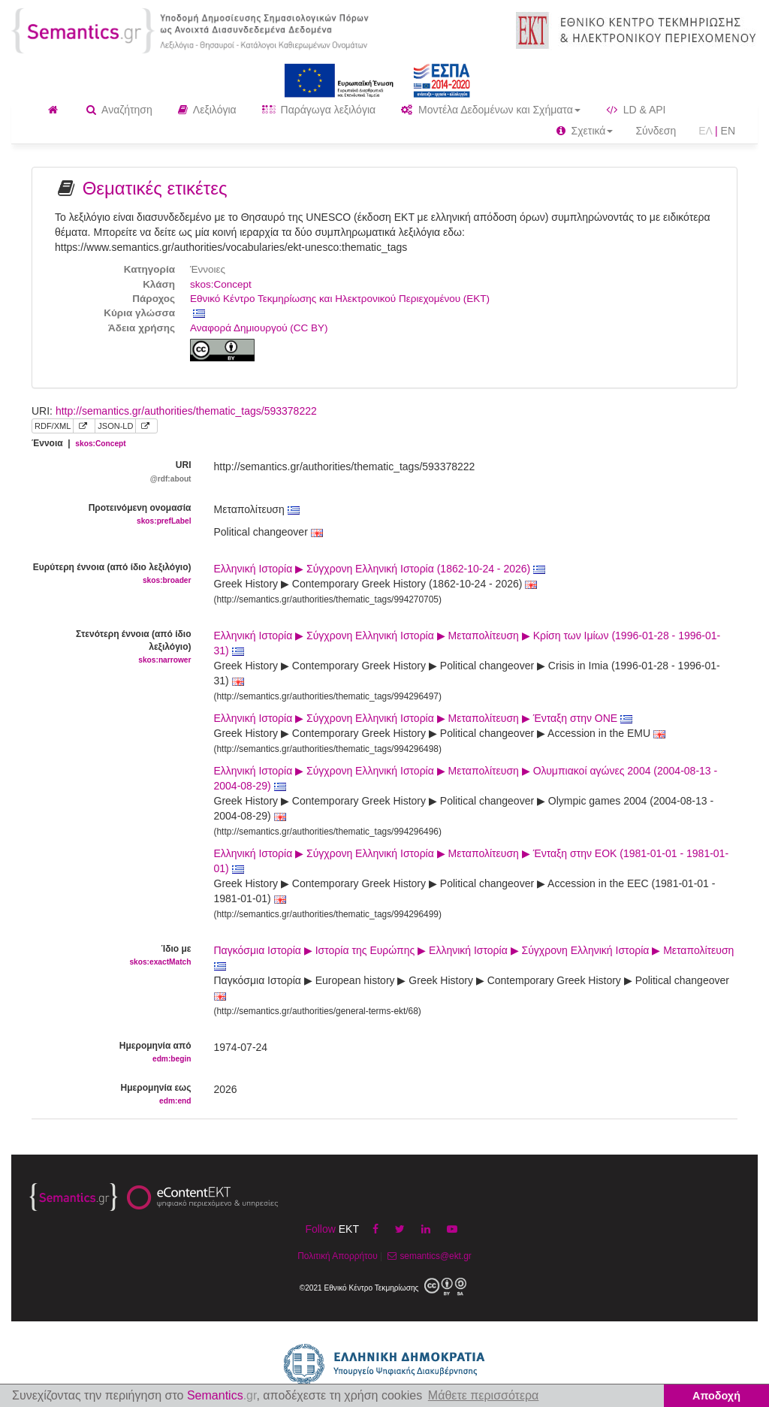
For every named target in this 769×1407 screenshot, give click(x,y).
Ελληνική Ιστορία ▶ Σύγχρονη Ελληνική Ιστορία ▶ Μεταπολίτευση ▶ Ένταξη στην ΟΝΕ (423, 718)
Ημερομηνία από (111, 1052)
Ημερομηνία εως (111, 1094)
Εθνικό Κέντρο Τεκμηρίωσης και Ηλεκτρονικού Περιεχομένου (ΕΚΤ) (340, 298)
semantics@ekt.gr (427, 1256)
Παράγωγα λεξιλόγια (318, 110)
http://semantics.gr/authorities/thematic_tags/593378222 (186, 411)
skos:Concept (221, 284)
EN (728, 131)
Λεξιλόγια (207, 110)
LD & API (636, 110)
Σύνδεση (655, 131)
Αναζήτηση (119, 110)
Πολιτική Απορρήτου (337, 1256)
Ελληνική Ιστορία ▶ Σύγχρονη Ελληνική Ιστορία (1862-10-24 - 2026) (380, 569)
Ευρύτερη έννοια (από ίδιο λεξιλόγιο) (111, 574)
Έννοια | (79, 443)
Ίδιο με (111, 956)
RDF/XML (53, 425)
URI (111, 472)
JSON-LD (115, 425)
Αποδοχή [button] (716, 1396)
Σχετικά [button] (585, 131)
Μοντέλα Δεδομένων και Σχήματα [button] (491, 110)
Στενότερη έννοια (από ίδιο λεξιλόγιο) (111, 647)
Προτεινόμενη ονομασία (111, 515)
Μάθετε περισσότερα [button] (483, 1395)
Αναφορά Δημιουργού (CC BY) (259, 328)
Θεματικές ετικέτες (155, 188)
